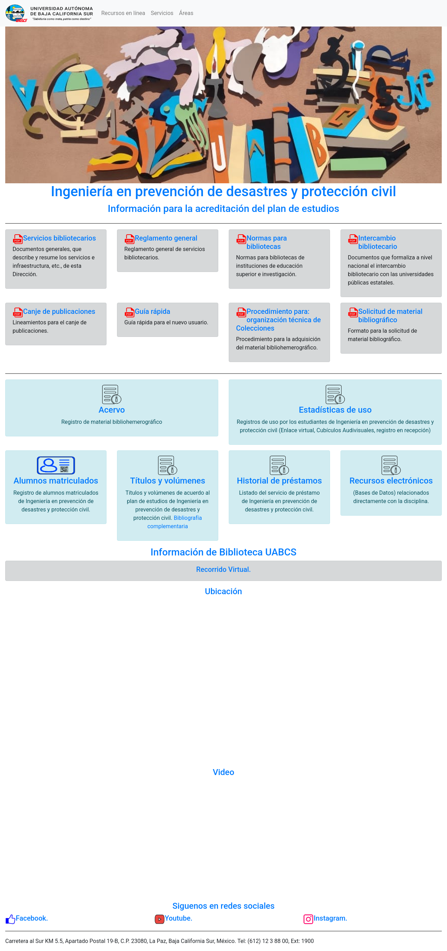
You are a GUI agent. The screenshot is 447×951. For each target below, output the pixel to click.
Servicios (162, 13)
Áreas (186, 13)
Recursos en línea (123, 13)
